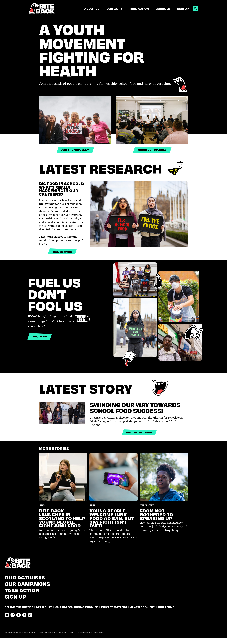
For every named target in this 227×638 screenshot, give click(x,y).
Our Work (114, 9)
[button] (195, 8)
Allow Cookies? (142, 607)
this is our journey (151, 149)
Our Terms (166, 607)
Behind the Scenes (19, 607)
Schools (163, 9)
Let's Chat (44, 607)
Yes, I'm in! (39, 336)
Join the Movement (75, 149)
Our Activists (25, 577)
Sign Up (183, 9)
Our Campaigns (27, 583)
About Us (91, 9)
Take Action (139, 9)
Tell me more (62, 251)
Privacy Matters (114, 607)
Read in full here (139, 432)
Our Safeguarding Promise (76, 607)
